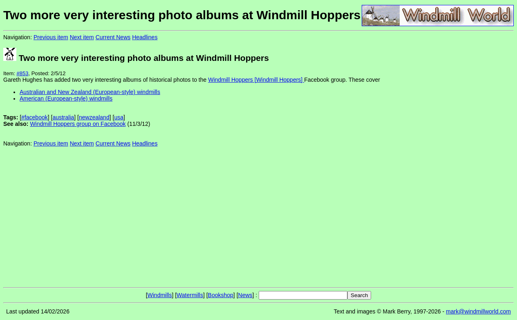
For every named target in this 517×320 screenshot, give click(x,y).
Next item (82, 37)
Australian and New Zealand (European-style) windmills (90, 92)
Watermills (190, 295)
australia (63, 117)
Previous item (51, 37)
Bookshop (220, 295)
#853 (23, 73)
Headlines (144, 37)
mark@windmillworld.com (478, 311)
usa (118, 117)
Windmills (160, 295)
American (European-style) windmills (66, 98)
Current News (113, 37)
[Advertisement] (486, 158)
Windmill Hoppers (230, 79)
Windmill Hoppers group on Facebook (77, 124)
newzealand (94, 117)
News (245, 295)
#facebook (34, 117)
